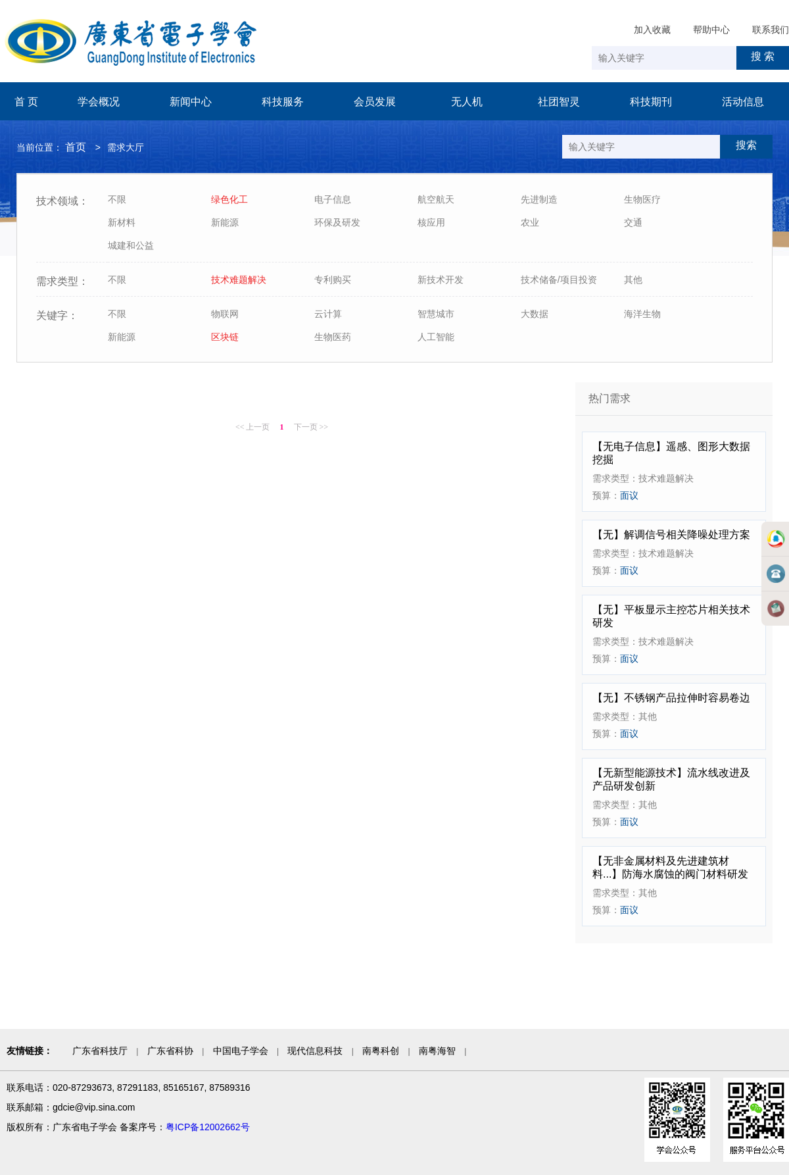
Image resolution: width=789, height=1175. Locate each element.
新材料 (121, 222)
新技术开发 (441, 279)
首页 (75, 147)
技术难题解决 (238, 279)
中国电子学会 (240, 1050)
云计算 (328, 314)
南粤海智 (437, 1050)
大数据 (534, 314)
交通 (633, 222)
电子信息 (332, 199)
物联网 (225, 314)
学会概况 (99, 101)
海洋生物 (642, 314)
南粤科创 (380, 1050)
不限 (117, 199)
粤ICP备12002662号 (208, 1127)
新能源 (225, 222)
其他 (633, 279)
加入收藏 (652, 29)
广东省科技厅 (100, 1050)
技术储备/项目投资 (559, 279)
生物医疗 (642, 199)
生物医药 (332, 337)
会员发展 (375, 101)
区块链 (225, 337)
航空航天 (436, 199)
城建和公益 (131, 245)
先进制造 (539, 199)
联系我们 (770, 29)
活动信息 (743, 101)
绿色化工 (229, 199)
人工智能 (436, 337)
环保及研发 (337, 222)
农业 (530, 222)
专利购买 (332, 279)
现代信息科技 (315, 1050)
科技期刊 (651, 101)
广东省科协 (170, 1050)
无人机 (467, 101)
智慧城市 (436, 314)
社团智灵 (559, 101)
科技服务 (283, 101)
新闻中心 (191, 101)
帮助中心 (711, 29)
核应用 (431, 222)
